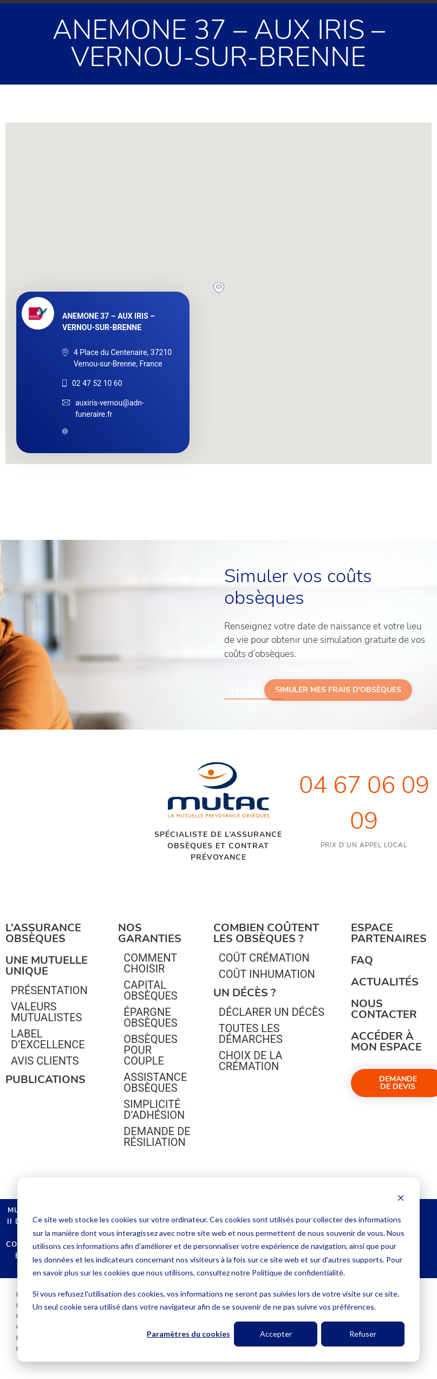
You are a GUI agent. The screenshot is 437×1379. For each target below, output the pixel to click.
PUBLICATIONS (45, 1079)
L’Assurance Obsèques (43, 933)
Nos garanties (149, 933)
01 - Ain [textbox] (245, 691)
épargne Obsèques (150, 1017)
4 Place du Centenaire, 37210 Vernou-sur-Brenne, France (123, 358)
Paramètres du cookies (188, 1333)
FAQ (362, 960)
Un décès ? (244, 992)
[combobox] (253, 691)
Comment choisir (150, 963)
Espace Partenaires (389, 933)
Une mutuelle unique (46, 965)
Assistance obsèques (155, 1082)
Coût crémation (264, 957)
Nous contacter (384, 1009)
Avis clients (45, 1060)
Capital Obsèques (150, 990)
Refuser (362, 1333)
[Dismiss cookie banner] (401, 1199)
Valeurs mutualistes (46, 1012)
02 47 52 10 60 (97, 383)
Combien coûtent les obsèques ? (266, 933)
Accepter (276, 1333)
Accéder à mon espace (386, 1041)
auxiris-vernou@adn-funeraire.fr (109, 408)
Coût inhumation (267, 974)
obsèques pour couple (150, 1050)
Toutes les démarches (251, 1034)
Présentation (49, 990)
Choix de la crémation (251, 1061)
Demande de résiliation (156, 1137)
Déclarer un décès (271, 1012)
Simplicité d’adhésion (154, 1110)
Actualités (385, 982)
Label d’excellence (48, 1039)
